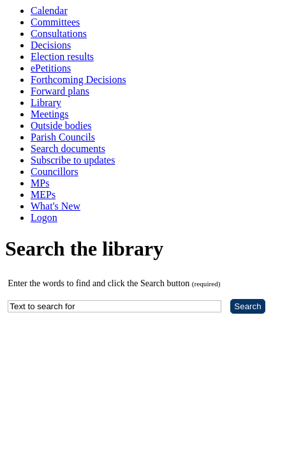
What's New (55, 206)
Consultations (59, 33)
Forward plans (60, 91)
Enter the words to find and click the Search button (114, 283)
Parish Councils (63, 137)
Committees (55, 22)
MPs (40, 183)
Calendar (49, 10)
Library (46, 102)
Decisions (51, 45)
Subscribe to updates (73, 160)
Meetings (50, 114)
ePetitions (51, 68)
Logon (44, 217)
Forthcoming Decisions (78, 79)
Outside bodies (61, 125)
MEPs (43, 194)
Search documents (68, 148)
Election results (62, 56)
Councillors (54, 171)
